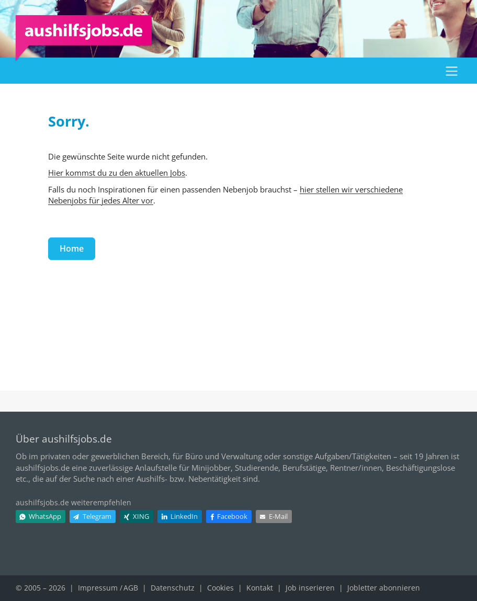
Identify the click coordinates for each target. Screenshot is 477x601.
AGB (130, 588)
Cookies (220, 588)
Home (72, 248)
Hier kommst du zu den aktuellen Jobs (116, 172)
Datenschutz (173, 588)
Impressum (98, 588)
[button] (451, 70)
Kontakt (259, 588)
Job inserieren (310, 588)
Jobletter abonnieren (383, 588)
